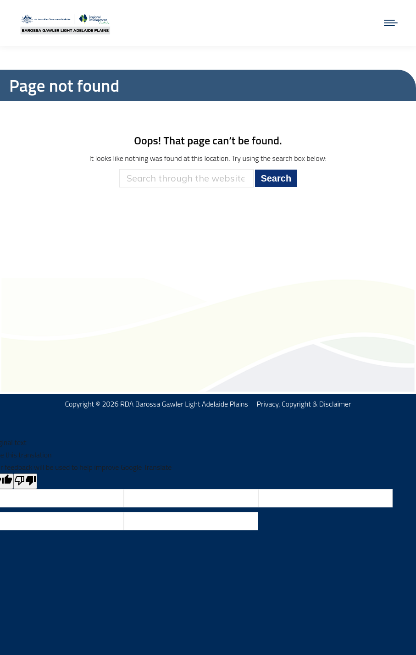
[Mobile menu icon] (391, 23)
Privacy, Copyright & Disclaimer (303, 403)
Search (276, 178)
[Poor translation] (25, 481)
